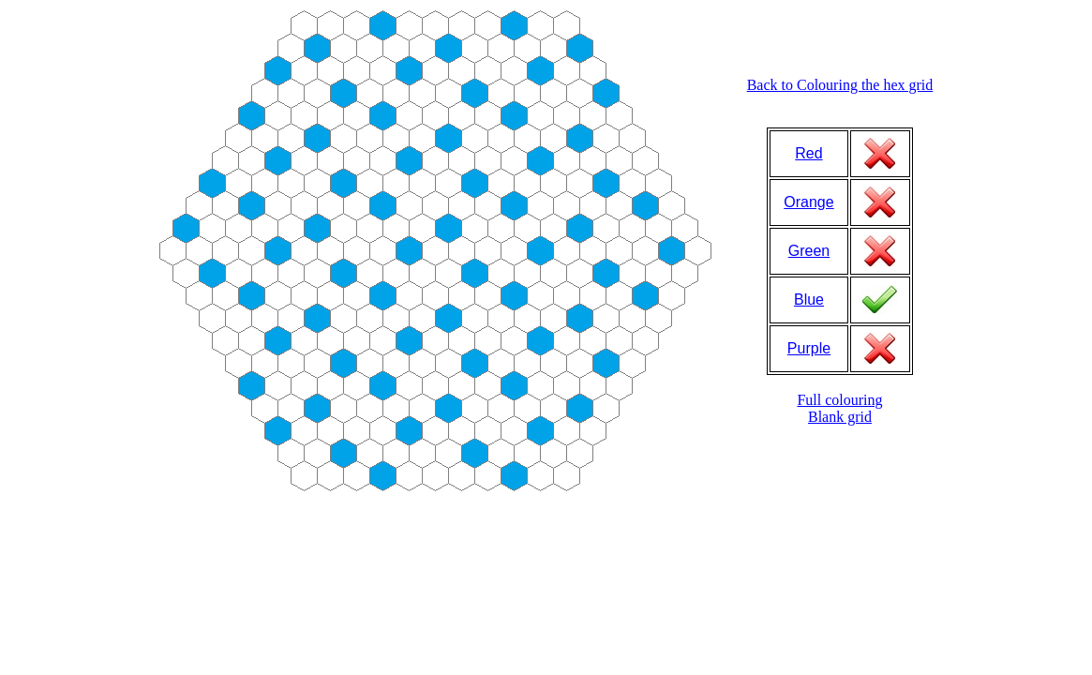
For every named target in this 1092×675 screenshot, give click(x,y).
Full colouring (839, 400)
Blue (809, 300)
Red (808, 153)
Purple (808, 348)
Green (809, 251)
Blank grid (840, 417)
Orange (808, 202)
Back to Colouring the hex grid (840, 85)
